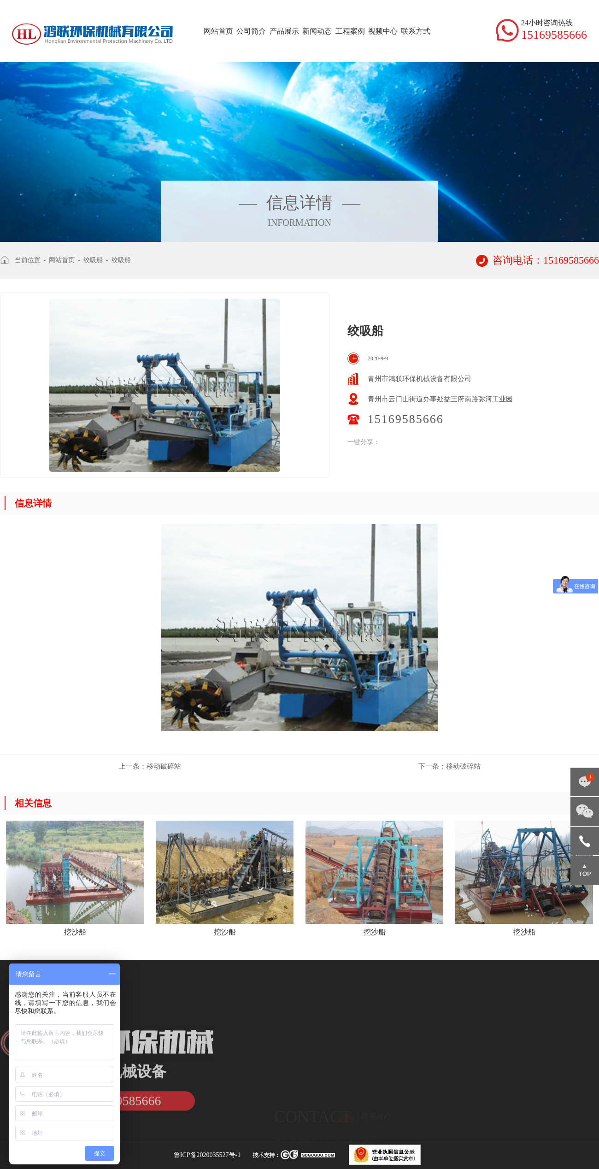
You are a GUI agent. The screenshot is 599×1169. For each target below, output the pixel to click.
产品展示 (284, 31)
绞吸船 (93, 260)
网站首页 (218, 31)
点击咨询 (584, 782)
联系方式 (415, 31)
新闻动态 (317, 31)
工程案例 (350, 31)
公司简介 (251, 31)
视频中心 (383, 31)
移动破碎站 (150, 766)
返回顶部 (584, 870)
